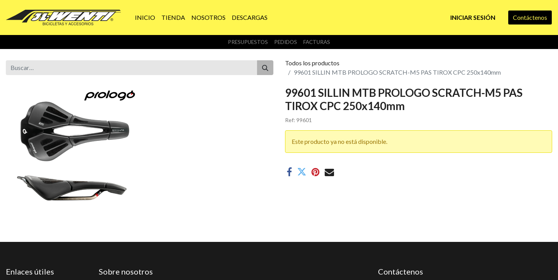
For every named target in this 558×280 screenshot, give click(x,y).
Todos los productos (312, 62)
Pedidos (285, 42)
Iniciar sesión (472, 17)
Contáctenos (530, 17)
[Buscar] (265, 67)
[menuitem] (145, 17)
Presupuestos (248, 42)
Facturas (316, 42)
